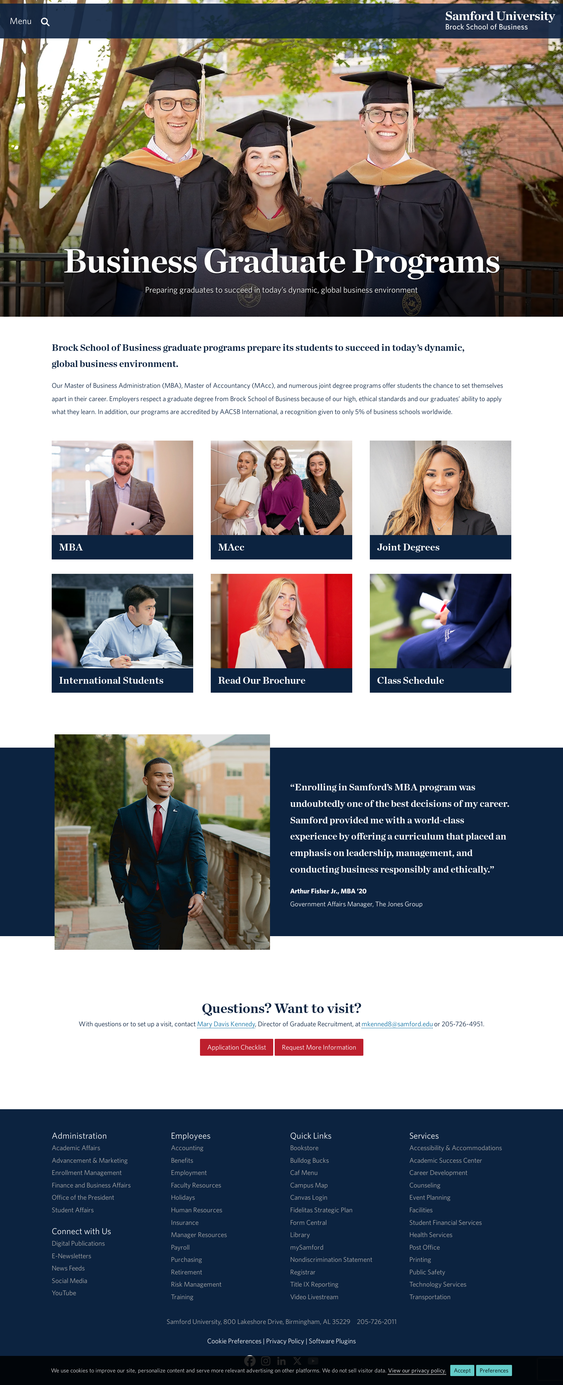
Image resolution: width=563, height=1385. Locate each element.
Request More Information (319, 1047)
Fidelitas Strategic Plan (321, 1209)
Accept (462, 1370)
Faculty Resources (196, 1185)
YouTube (64, 1292)
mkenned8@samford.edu (397, 1023)
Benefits (182, 1160)
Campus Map (309, 1185)
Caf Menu (304, 1172)
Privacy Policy (285, 1341)
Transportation (430, 1296)
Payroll (180, 1247)
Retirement (186, 1272)
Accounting (187, 1147)
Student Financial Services (445, 1222)
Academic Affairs (76, 1147)
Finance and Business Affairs (91, 1185)
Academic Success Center (445, 1160)
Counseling (425, 1185)
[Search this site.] (45, 21)
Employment (189, 1172)
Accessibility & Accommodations (455, 1147)
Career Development (438, 1172)
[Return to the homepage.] (500, 27)
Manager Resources (199, 1234)
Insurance (185, 1222)
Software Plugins (332, 1341)
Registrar (303, 1272)
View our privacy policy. (417, 1370)
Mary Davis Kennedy (226, 1023)
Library (300, 1234)
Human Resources (196, 1209)
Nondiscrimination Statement (331, 1259)
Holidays (183, 1197)
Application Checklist (236, 1047)
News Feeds (68, 1268)
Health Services (430, 1234)
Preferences (494, 1370)
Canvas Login (308, 1197)
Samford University (195, 1321)
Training (182, 1296)
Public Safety (427, 1272)
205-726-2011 (377, 1321)
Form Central (308, 1222)
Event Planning (430, 1197)
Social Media (69, 1280)
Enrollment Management (87, 1172)
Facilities (421, 1209)
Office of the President (83, 1197)
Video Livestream (314, 1296)
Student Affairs (73, 1209)
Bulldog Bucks (309, 1160)
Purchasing (186, 1259)
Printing (420, 1259)
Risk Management (196, 1284)
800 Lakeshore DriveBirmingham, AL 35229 (286, 1321)
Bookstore (304, 1147)
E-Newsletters (71, 1255)
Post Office (424, 1247)
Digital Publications (78, 1243)
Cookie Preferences (234, 1341)
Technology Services (437, 1284)
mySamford (307, 1247)
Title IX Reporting (314, 1284)
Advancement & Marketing (90, 1160)
